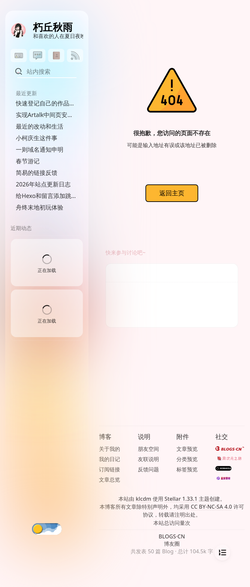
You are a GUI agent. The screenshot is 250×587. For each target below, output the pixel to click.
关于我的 (109, 448)
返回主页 (171, 193)
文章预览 (187, 448)
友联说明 (148, 459)
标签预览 (187, 469)
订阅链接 (109, 469)
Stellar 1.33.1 (181, 498)
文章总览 (109, 479)
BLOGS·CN (172, 536)
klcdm (143, 498)
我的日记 (109, 459)
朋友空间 (148, 448)
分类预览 (187, 459)
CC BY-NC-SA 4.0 (211, 506)
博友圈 (172, 543)
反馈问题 (148, 469)
